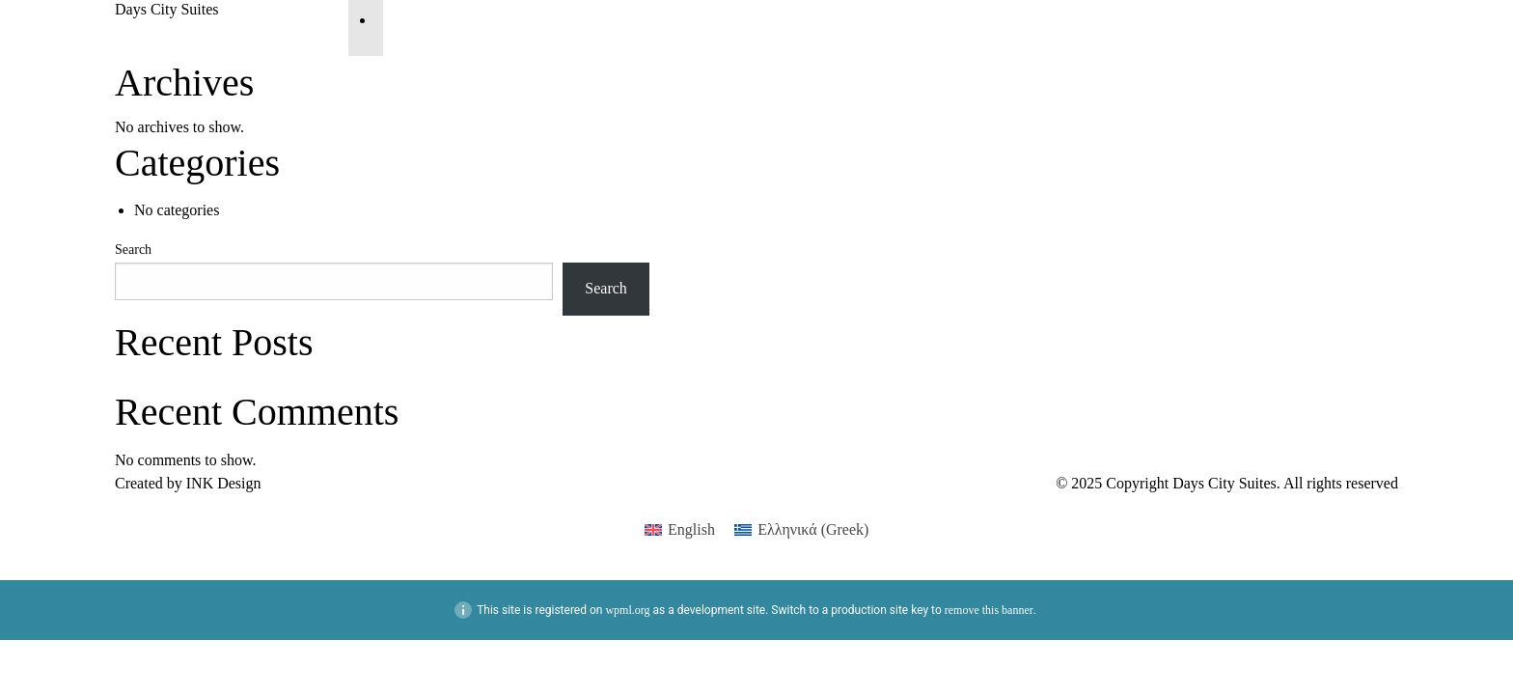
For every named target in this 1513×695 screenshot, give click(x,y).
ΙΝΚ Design (223, 483)
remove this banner (989, 610)
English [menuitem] (691, 529)
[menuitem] (680, 529)
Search (133, 249)
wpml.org (627, 610)
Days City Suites (167, 9)
